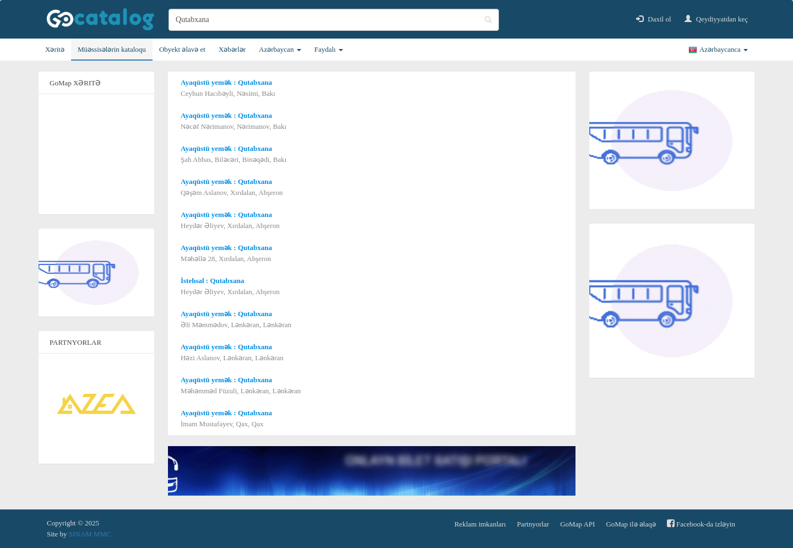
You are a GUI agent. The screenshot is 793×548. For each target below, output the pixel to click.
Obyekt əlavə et (182, 49)
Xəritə (54, 49)
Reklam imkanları (480, 524)
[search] (334, 20)
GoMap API (577, 524)
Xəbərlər (232, 49)
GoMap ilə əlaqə (630, 524)
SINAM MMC (90, 534)
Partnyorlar (533, 524)
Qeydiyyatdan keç (716, 19)
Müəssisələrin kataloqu (112, 49)
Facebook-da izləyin (701, 523)
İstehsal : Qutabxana (213, 280)
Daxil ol (653, 19)
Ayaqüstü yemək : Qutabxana (226, 82)
